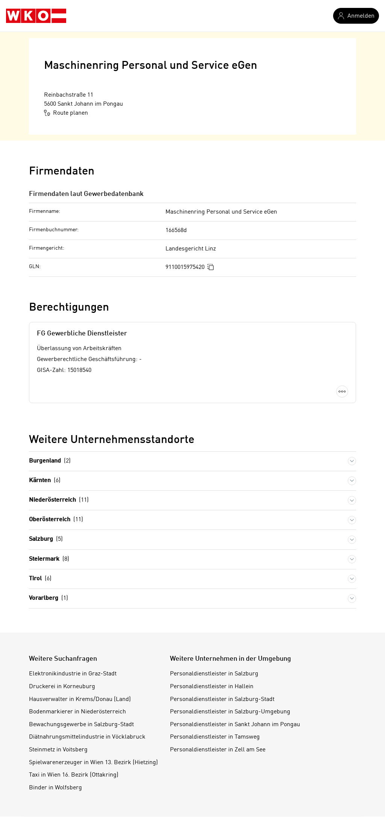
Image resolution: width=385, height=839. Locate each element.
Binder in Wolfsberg (55, 788)
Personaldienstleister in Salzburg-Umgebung (230, 712)
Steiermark (49, 559)
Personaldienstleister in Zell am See (217, 750)
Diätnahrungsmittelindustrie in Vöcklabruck (87, 737)
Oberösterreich (56, 519)
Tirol (40, 579)
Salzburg (46, 539)
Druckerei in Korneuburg (62, 687)
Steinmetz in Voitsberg (58, 750)
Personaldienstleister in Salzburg (214, 674)
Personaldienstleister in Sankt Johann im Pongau (235, 725)
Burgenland (50, 461)
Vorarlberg (48, 598)
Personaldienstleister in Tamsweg (215, 737)
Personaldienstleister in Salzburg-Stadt (222, 699)
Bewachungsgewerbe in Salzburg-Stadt (81, 725)
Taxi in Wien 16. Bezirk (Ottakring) (73, 775)
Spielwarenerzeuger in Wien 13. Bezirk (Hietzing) (93, 763)
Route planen (66, 113)
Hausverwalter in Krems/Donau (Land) (80, 699)
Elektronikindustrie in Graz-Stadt (73, 674)
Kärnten (45, 480)
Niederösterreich (59, 500)
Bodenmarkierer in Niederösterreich (77, 712)
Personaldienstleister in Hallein (211, 687)
